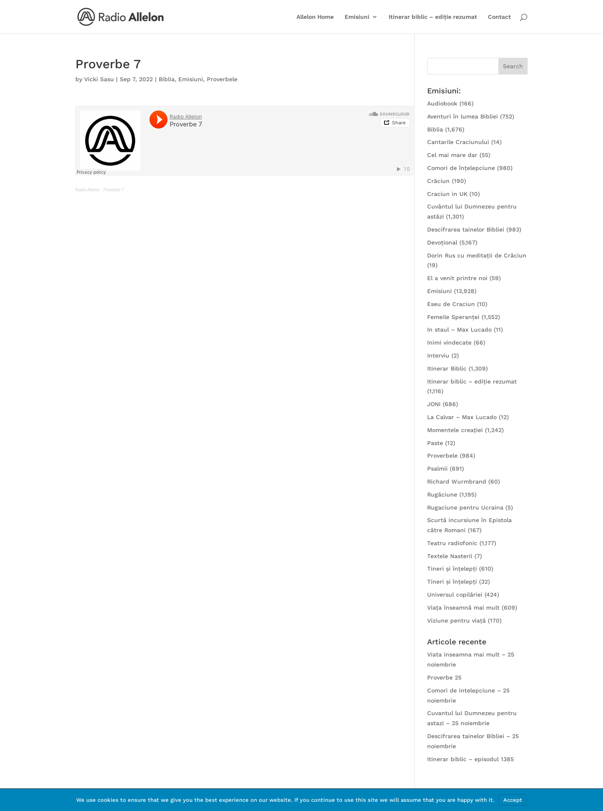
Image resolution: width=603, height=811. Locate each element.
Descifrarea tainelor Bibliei (465, 229)
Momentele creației (455, 430)
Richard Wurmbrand (456, 481)
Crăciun (438, 181)
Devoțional (442, 242)
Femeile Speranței (453, 317)
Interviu (438, 355)
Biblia (167, 79)
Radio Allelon (87, 190)
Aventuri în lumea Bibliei (462, 116)
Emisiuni (357, 17)
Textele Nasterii (449, 556)
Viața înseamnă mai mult (463, 607)
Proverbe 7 (113, 190)
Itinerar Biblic (446, 368)
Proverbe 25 (444, 677)
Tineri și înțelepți (452, 568)
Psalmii (437, 468)
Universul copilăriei (454, 594)
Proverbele (222, 79)
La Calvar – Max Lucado (462, 417)
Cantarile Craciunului (458, 142)
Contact (499, 17)
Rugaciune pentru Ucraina (465, 507)
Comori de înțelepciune (461, 168)
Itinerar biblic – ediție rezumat (433, 17)
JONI (434, 404)
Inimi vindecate (449, 342)
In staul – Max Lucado (459, 329)
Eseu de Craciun (451, 304)
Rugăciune (442, 494)
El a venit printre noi (457, 278)
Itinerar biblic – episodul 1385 (470, 759)
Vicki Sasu (99, 79)
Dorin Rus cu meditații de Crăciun (476, 255)
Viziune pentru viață (456, 620)
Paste (435, 443)
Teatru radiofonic (452, 543)
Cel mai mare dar (452, 155)
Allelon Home (315, 17)
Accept (512, 800)
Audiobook (442, 103)
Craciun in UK (447, 194)
